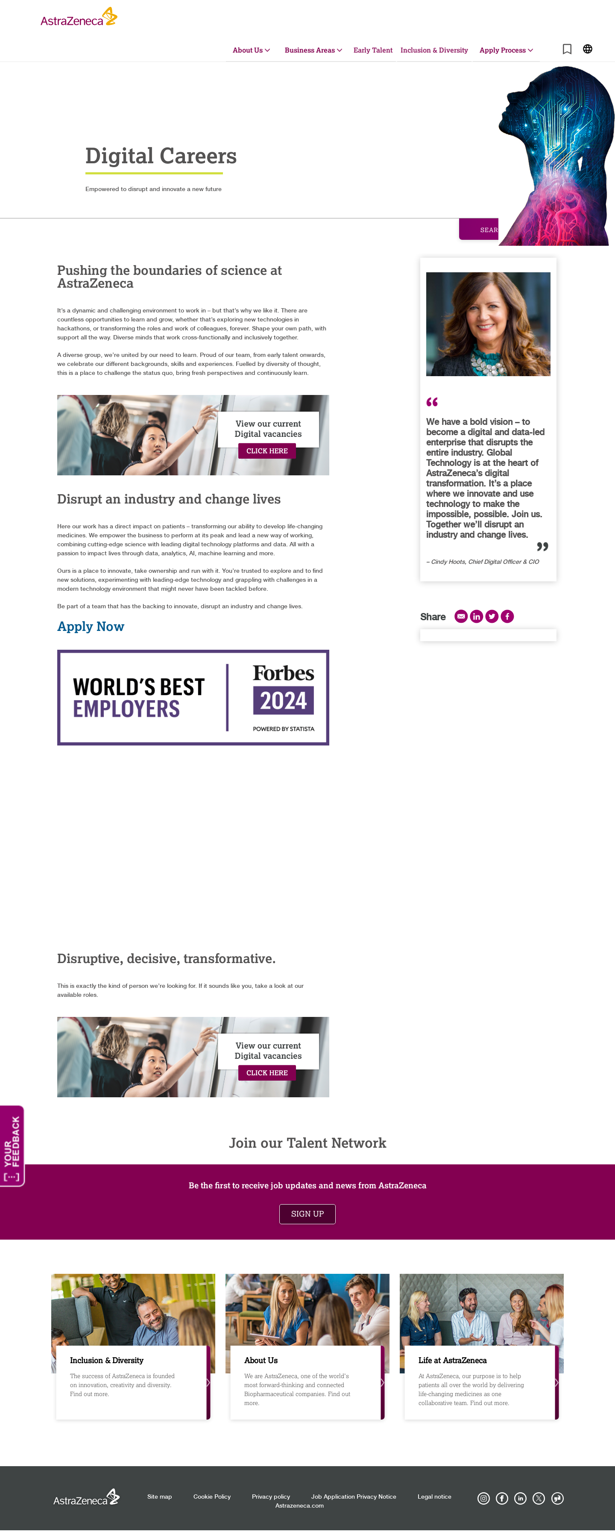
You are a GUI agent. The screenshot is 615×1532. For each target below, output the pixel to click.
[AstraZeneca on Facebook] (502, 1498)
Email (461, 616)
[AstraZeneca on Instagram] (483, 1498)
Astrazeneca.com (299, 1506)
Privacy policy (271, 1497)
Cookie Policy (212, 1497)
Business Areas (310, 50)
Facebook (507, 616)
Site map (159, 1497)
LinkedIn (476, 616)
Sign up (307, 1214)
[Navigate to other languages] (587, 48)
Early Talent (373, 50)
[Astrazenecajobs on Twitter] (539, 1498)
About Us (248, 50)
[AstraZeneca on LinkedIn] (520, 1498)
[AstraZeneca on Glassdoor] (557, 1498)
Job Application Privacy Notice (353, 1497)
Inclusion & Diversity (434, 50)
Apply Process (503, 50)
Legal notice (434, 1497)
